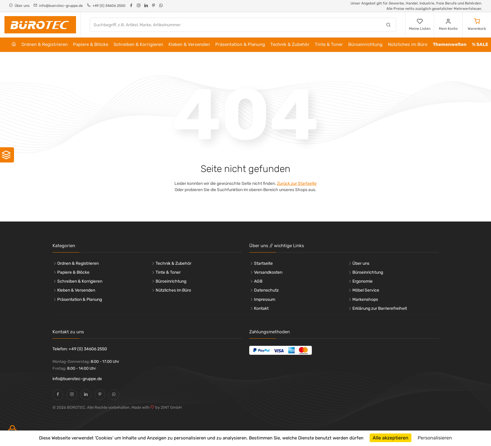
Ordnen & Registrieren (44, 44)
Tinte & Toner (329, 44)
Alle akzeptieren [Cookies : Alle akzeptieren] (390, 438)
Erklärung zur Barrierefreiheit (379, 308)
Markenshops (365, 299)
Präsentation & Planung (240, 44)
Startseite (263, 263)
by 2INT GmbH (168, 407)
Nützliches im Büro (408, 44)
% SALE (480, 44)
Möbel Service (365, 290)
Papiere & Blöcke (90, 44)
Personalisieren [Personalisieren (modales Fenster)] (435, 438)
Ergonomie (362, 281)
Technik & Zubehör (289, 44)
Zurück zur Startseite (297, 183)
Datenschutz (266, 290)
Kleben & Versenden (189, 44)
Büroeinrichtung (365, 44)
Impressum (264, 299)
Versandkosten (268, 272)
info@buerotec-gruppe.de (77, 378)
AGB (258, 281)
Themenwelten (450, 44)
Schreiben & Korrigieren (138, 44)
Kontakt (261, 308)
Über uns (360, 263)
